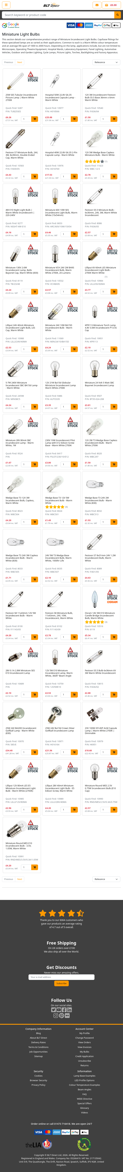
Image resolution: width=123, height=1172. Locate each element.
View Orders (84, 1042)
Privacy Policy (38, 1084)
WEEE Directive (84, 1098)
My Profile (84, 1033)
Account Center (85, 1028)
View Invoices (84, 1047)
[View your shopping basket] (111, 5)
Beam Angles (84, 1089)
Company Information (38, 1028)
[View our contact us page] (97, 5)
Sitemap (38, 1056)
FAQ (84, 1094)
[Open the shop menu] (6, 5)
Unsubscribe (84, 1060)
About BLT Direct (38, 1037)
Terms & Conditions (38, 1047)
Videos (84, 1112)
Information (84, 1071)
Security (38, 1071)
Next (19, 62)
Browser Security (38, 1080)
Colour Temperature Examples (84, 1084)
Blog (38, 1033)
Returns (85, 1065)
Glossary (84, 1107)
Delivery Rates (38, 1042)
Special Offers (84, 1103)
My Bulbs (84, 1051)
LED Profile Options (84, 1080)
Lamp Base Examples (84, 1075)
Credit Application (84, 1056)
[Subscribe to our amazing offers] (61, 977)
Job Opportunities (38, 1051)
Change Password (84, 1037)
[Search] (117, 14)
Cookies (38, 1075)
